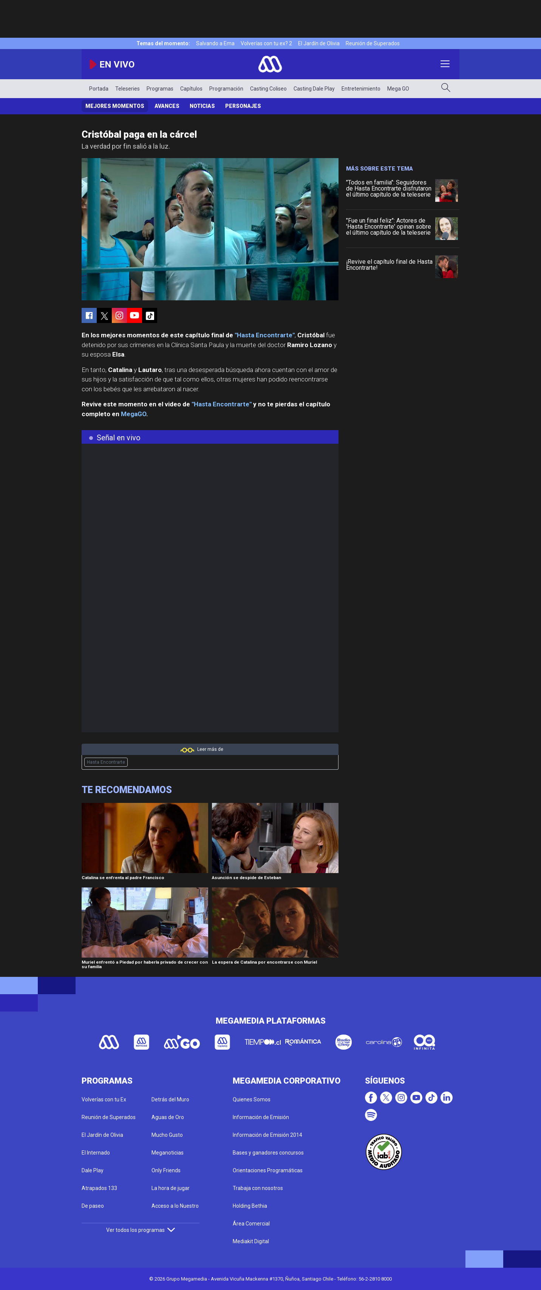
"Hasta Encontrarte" (265, 335)
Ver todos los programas (140, 1230)
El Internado (96, 1153)
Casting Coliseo (268, 89)
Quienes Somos (251, 1099)
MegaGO (133, 414)
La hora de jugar (170, 1188)
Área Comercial (251, 1224)
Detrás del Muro (170, 1099)
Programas (160, 89)
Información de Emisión (261, 1117)
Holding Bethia (250, 1206)
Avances (167, 106)
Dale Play (93, 1170)
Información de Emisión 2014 (267, 1135)
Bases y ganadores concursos (268, 1153)
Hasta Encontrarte (106, 762)
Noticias (202, 106)
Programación (226, 89)
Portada (98, 89)
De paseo (93, 1206)
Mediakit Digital (251, 1241)
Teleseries (127, 89)
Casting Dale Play (314, 89)
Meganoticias (167, 1153)
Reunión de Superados (373, 43)
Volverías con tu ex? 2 (266, 43)
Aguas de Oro (167, 1117)
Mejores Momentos (114, 106)
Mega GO (398, 89)
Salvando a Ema (215, 43)
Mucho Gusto (167, 1135)
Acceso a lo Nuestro (175, 1206)
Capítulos (191, 89)
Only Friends (166, 1170)
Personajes (243, 106)
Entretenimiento (361, 89)
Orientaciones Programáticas (268, 1170)
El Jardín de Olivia (319, 43)
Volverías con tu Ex (104, 1099)
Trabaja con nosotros (258, 1188)
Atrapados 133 (99, 1188)
